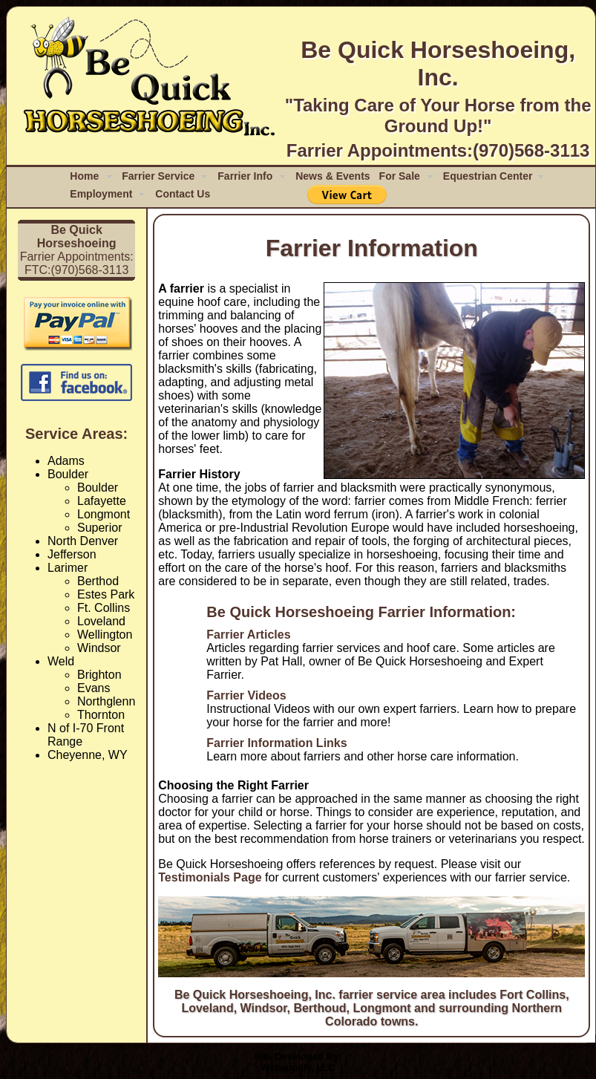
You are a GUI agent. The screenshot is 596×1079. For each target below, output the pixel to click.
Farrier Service (158, 176)
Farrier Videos (246, 695)
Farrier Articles (248, 634)
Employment (101, 194)
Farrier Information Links (276, 743)
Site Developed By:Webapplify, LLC (298, 1062)
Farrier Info (244, 176)
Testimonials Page (209, 877)
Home (84, 176)
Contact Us (182, 194)
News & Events (332, 176)
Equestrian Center (488, 176)
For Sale (399, 176)
